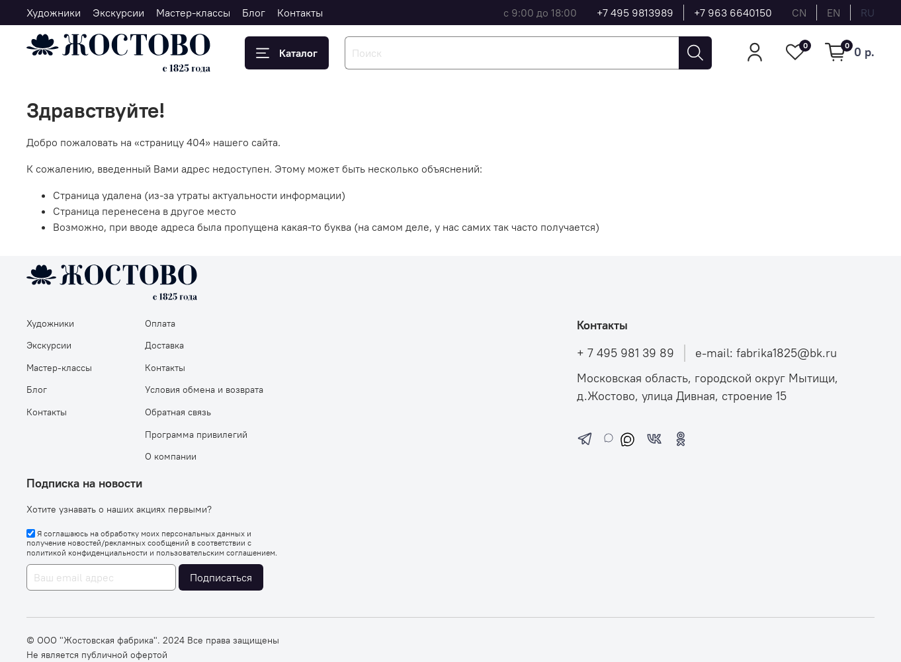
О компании (170, 456)
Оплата (160, 323)
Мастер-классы (193, 12)
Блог (253, 12)
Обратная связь (178, 412)
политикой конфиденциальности (87, 553)
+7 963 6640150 (733, 12)
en (833, 12)
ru (868, 12)
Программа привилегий (196, 434)
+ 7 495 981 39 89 (625, 353)
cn (799, 12)
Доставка (164, 345)
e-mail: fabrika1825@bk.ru (766, 353)
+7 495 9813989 (635, 12)
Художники (53, 12)
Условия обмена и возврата (204, 389)
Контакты (300, 12)
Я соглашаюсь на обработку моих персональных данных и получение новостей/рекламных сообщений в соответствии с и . (151, 543)
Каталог (287, 53)
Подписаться (221, 577)
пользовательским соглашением (215, 553)
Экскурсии (118, 12)
